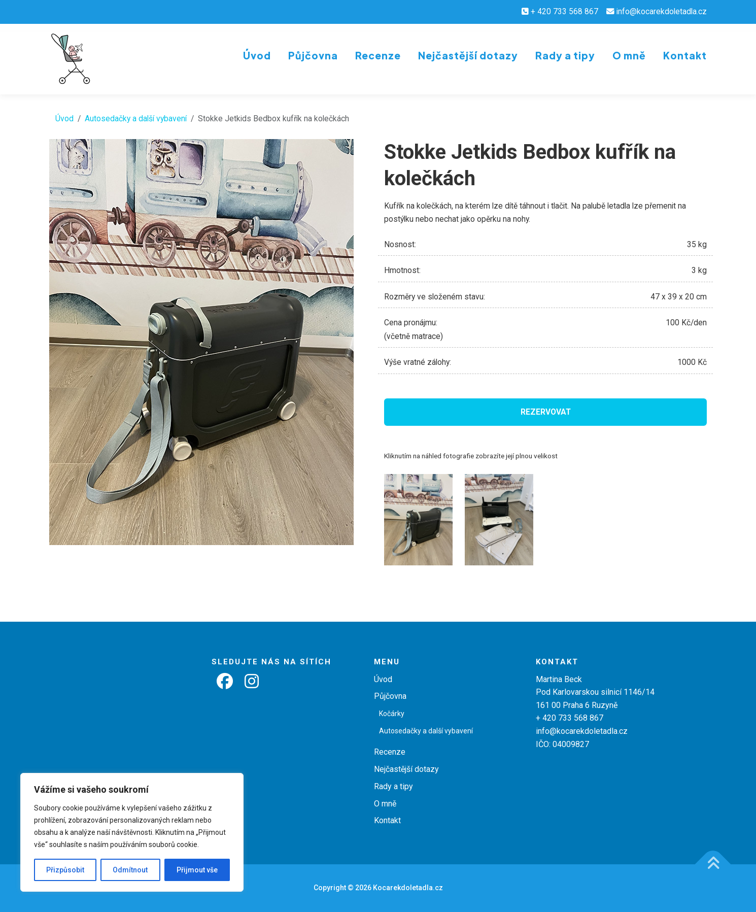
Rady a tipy (565, 55)
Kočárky (391, 714)
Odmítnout (130, 870)
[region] (132, 832)
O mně (629, 55)
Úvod (257, 55)
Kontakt (685, 55)
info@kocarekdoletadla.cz (661, 11)
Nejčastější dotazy (468, 55)
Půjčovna (313, 55)
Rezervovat (546, 412)
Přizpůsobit (65, 870)
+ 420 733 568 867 (564, 11)
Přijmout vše (197, 870)
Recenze (378, 55)
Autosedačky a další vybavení (136, 118)
